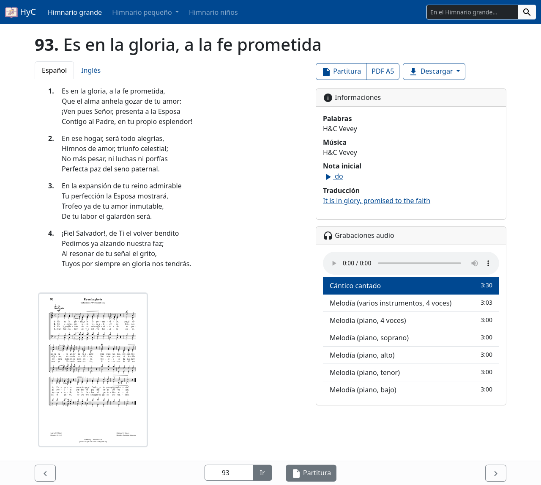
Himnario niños (213, 12)
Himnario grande (75, 12)
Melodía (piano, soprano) (411, 337)
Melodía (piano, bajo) (411, 389)
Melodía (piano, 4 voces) (411, 320)
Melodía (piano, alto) (411, 355)
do (333, 176)
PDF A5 (383, 71)
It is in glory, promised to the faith (376, 200)
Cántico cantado (411, 285)
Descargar (431, 71)
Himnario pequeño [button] (143, 12)
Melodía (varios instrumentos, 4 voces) (411, 303)
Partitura (341, 71)
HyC (20, 12)
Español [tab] (54, 70)
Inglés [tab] (91, 70)
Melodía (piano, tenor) (411, 372)
